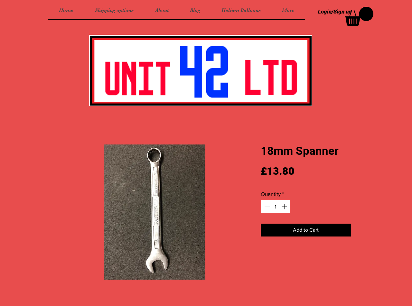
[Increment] (285, 206)
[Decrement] (266, 206)
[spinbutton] (275, 206)
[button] (359, 16)
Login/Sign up (334, 11)
